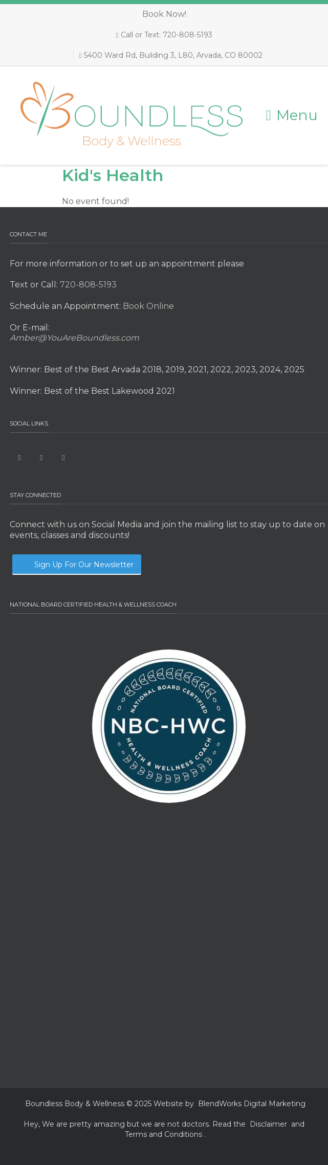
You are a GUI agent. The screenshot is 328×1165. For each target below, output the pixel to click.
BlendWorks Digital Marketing (251, 1103)
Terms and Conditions (163, 1134)
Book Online (147, 306)
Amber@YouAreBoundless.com (74, 338)
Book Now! (164, 14)
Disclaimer (268, 1124)
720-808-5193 (87, 284)
